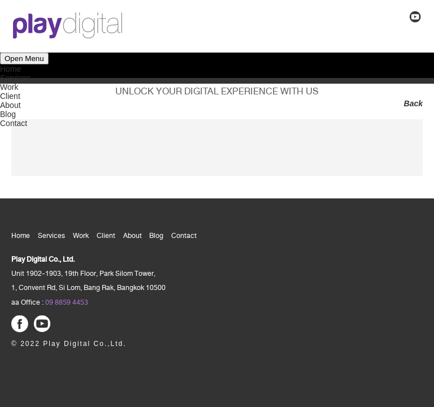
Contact (13, 123)
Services (15, 78)
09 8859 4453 (66, 302)
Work (9, 87)
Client (10, 96)
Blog (8, 114)
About (10, 105)
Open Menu (24, 58)
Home (10, 68)
